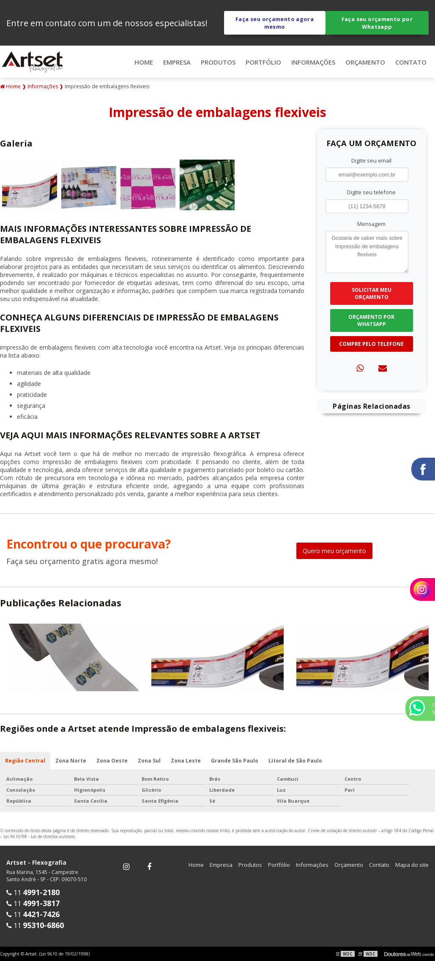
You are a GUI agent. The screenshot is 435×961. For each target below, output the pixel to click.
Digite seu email (371, 160)
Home (143, 62)
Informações (313, 62)
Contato (411, 62)
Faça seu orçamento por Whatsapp (377, 22)
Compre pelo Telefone (371, 343)
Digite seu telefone (371, 192)
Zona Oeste (112, 760)
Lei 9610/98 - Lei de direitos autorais (39, 836)
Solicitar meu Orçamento (371, 293)
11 (33, 892)
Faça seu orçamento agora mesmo (274, 22)
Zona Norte (70, 760)
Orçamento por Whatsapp (371, 320)
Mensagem (371, 224)
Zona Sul (149, 760)
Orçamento (365, 62)
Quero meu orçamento (334, 551)
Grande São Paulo (234, 760)
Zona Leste (186, 760)
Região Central (25, 760)
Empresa (177, 62)
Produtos (218, 62)
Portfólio (263, 62)
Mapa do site (412, 865)
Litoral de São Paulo (295, 760)
